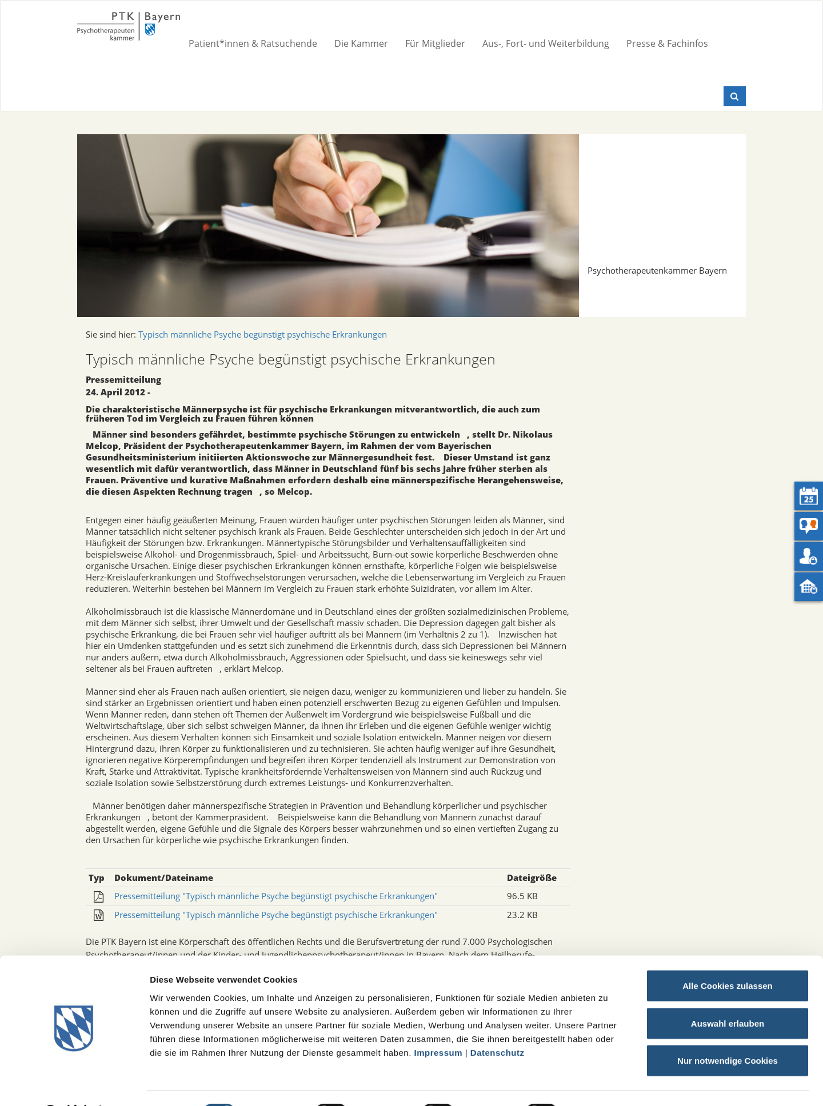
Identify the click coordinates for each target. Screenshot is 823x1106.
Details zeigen (608, 1083)
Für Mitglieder (435, 43)
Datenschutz (497, 1022)
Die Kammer (361, 43)
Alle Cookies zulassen (727, 956)
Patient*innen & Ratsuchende (253, 43)
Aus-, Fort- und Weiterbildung (545, 43)
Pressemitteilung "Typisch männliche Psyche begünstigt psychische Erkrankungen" (276, 895)
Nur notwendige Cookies (727, 1031)
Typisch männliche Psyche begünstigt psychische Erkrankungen (262, 334)
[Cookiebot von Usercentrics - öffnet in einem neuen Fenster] (74, 1083)
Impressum (438, 1022)
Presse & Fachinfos (667, 43)
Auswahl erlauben (727, 994)
